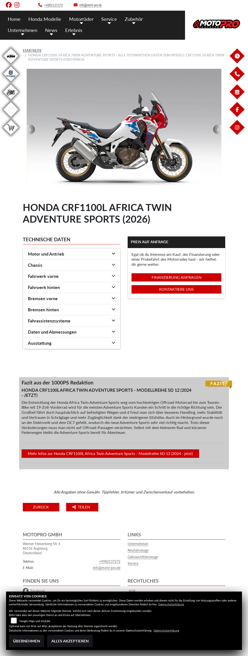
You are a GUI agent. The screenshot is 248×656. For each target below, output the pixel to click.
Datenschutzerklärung (171, 604)
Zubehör (130, 19)
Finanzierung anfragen (177, 277)
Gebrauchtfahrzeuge (143, 557)
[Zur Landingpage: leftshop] (11, 135)
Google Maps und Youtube (34, 621)
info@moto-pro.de (106, 568)
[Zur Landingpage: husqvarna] (11, 82)
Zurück (43, 507)
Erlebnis (71, 29)
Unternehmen (22, 29)
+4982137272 (109, 561)
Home (14, 19)
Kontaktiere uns (176, 289)
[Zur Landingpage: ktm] (11, 64)
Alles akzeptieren (70, 641)
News (50, 29)
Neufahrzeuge (138, 550)
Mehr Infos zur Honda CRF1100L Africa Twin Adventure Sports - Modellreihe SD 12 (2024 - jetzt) (110, 453)
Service (106, 19)
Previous (30, 129)
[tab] (71, 254)
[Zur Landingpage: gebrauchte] (11, 100)
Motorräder (79, 19)
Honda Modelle (44, 19)
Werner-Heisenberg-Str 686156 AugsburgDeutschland (41, 548)
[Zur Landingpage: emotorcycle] (11, 118)
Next (218, 129)
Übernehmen (26, 641)
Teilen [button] (85, 507)
